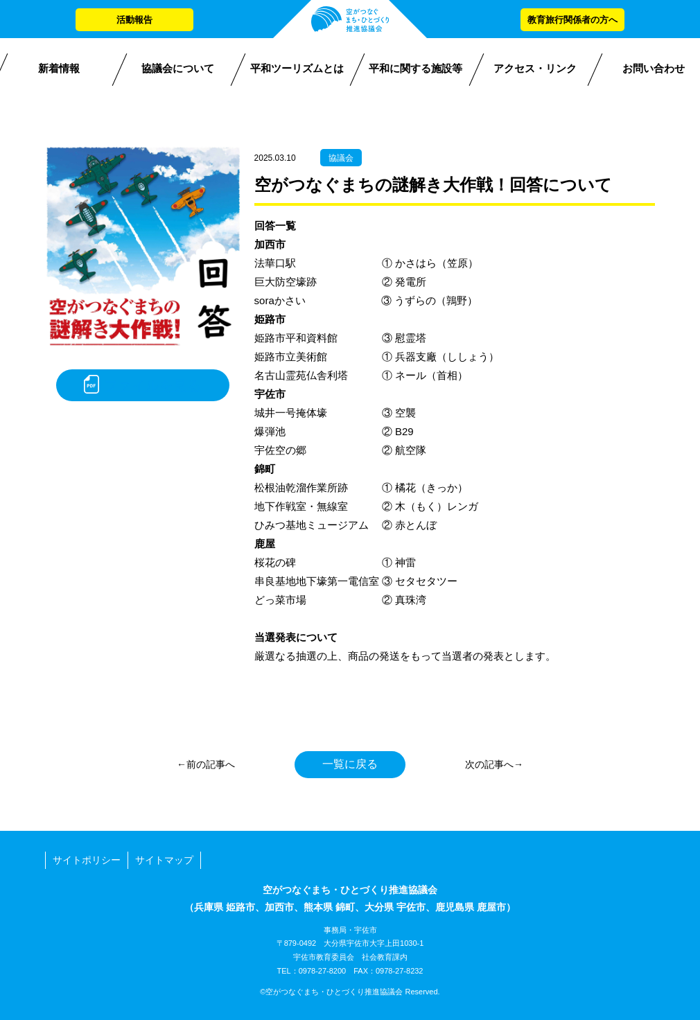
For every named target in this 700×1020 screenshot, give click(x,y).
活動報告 (134, 20)
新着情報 (59, 68)
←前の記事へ (206, 764)
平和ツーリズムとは (297, 68)
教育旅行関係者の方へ (572, 20)
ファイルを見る (152, 385)
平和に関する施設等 (415, 68)
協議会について (177, 68)
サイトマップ (164, 859)
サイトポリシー (87, 859)
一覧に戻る (350, 764)
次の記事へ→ (494, 764)
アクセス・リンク (535, 68)
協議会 (341, 158)
